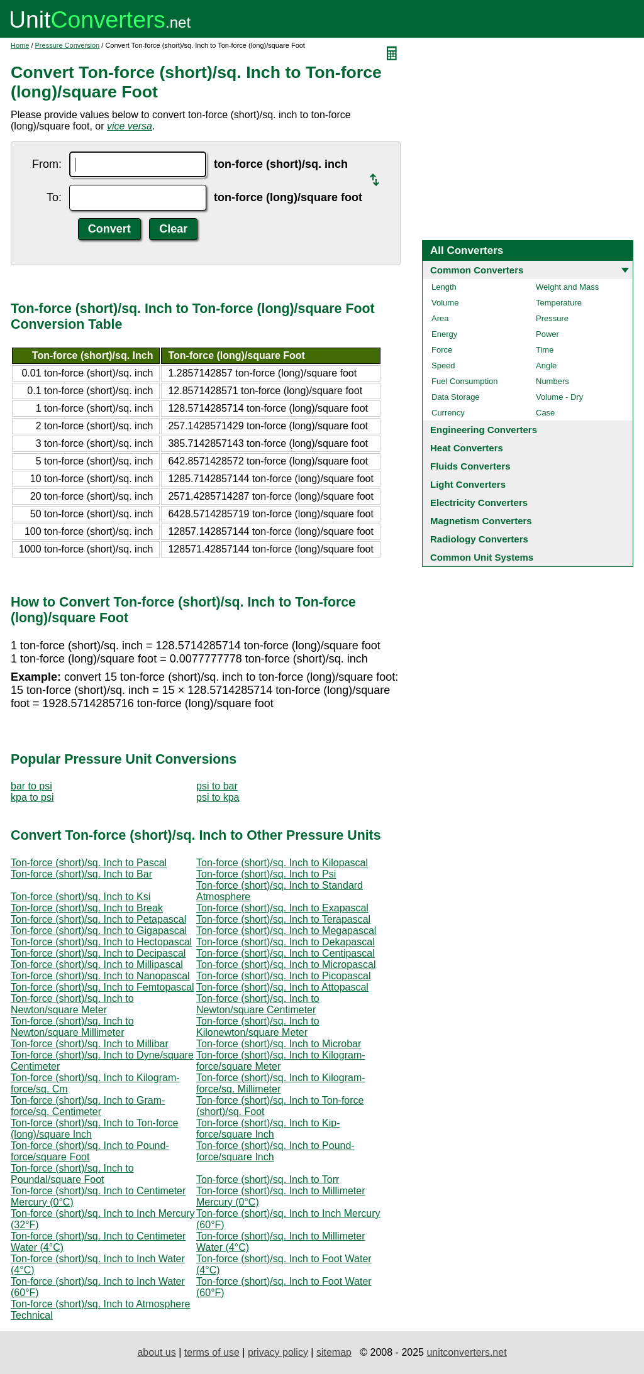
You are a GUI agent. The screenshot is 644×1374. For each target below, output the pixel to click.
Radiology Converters (479, 539)
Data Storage (455, 397)
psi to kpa (217, 797)
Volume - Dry (559, 397)
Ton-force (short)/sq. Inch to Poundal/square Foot (72, 1174)
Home (20, 45)
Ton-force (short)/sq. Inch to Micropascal (285, 964)
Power (547, 334)
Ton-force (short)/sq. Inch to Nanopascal (100, 975)
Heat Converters (466, 447)
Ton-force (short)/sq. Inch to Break (87, 908)
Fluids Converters (470, 466)
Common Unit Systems (481, 557)
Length (444, 287)
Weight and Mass (567, 287)
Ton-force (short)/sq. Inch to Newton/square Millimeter (72, 1027)
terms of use (212, 1352)
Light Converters (468, 484)
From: (47, 164)
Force (441, 349)
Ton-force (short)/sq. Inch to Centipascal (285, 953)
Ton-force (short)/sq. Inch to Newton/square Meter (72, 1004)
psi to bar (217, 786)
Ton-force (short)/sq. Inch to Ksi (80, 896)
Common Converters (476, 270)
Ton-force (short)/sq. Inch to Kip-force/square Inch (268, 1129)
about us (156, 1352)
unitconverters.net (466, 1352)
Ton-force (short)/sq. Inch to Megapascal (286, 930)
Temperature (559, 302)
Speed (443, 365)
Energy (444, 334)
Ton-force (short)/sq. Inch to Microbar (278, 1043)
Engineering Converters (483, 429)
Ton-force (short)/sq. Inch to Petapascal (98, 919)
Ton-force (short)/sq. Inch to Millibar (90, 1043)
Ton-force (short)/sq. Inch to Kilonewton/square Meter (257, 1027)
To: (54, 197)
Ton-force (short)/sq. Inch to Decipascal (98, 953)
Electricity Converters (479, 502)
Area (439, 318)
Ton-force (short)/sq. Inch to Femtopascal (102, 987)
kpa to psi (32, 797)
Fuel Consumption (464, 381)
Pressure (552, 318)
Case (545, 412)
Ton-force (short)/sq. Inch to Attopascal (282, 987)
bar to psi (31, 786)
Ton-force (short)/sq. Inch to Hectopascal (101, 942)
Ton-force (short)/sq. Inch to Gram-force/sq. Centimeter (88, 1106)
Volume (444, 302)
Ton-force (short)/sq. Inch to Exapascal (282, 908)
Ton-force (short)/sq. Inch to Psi (266, 874)
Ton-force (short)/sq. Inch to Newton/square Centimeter (257, 1004)
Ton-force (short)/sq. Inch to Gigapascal (99, 930)
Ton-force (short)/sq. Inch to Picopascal (283, 975)
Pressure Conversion (67, 45)
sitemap (334, 1352)
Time (544, 349)
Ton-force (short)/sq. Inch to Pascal (89, 862)
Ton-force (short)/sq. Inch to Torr (267, 1179)
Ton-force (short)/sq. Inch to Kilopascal (282, 862)
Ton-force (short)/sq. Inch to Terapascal (283, 919)
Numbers (552, 381)
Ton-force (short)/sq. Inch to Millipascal (97, 964)
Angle (546, 365)
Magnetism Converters (481, 520)
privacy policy (278, 1352)
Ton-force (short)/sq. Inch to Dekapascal (285, 942)
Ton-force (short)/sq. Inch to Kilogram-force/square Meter (280, 1061)
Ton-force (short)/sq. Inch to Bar (81, 874)
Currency (448, 412)
